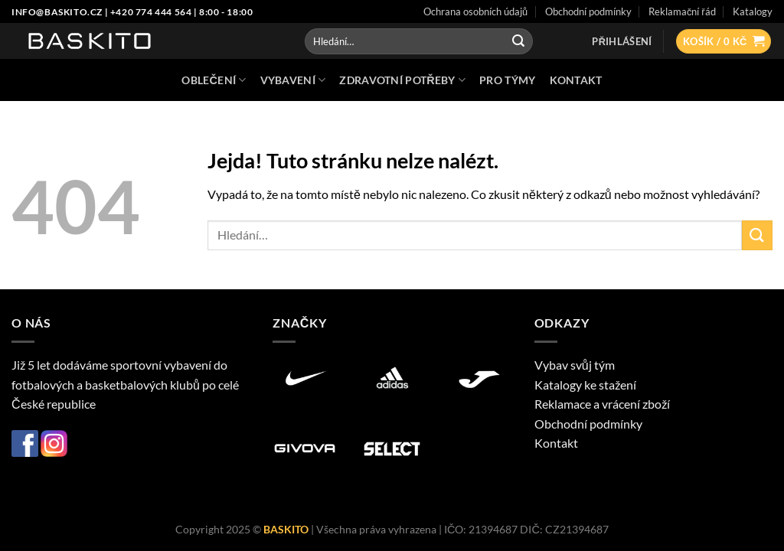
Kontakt (556, 442)
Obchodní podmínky (588, 423)
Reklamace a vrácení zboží (602, 403)
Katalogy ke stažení (585, 384)
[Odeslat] (518, 41)
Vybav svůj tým (574, 364)
